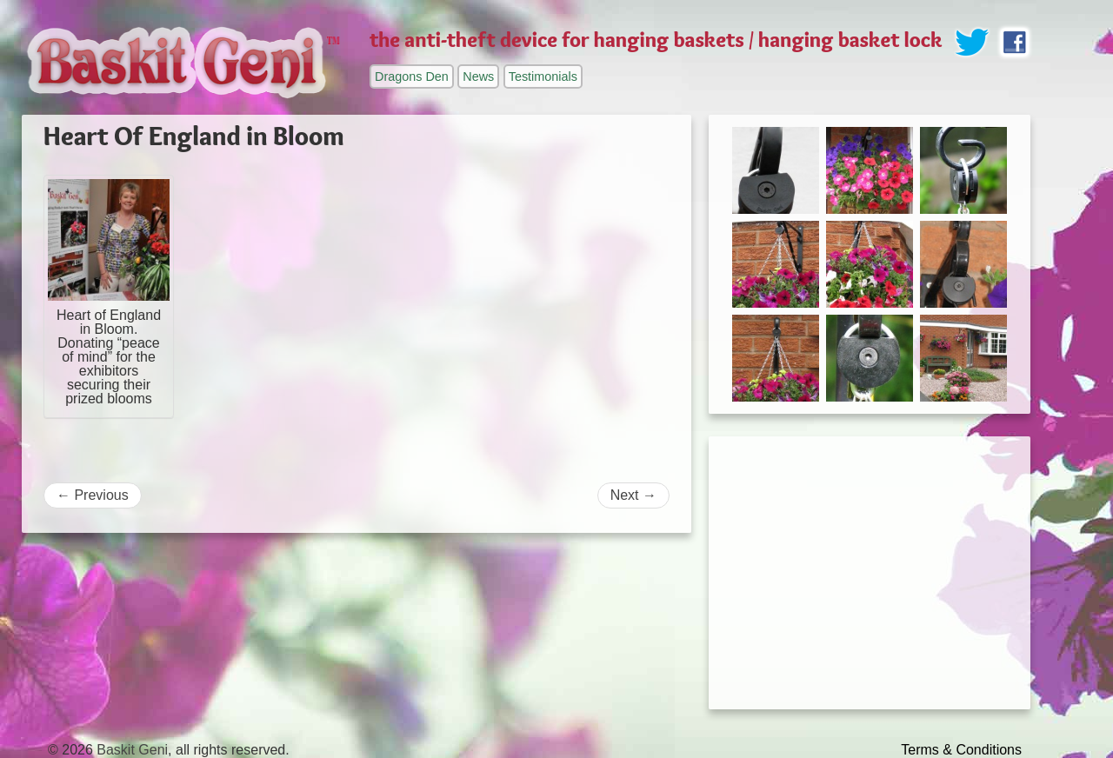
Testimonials (543, 76)
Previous (93, 495)
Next (633, 495)
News (478, 76)
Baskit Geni (132, 749)
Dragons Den (412, 76)
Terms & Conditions (961, 749)
